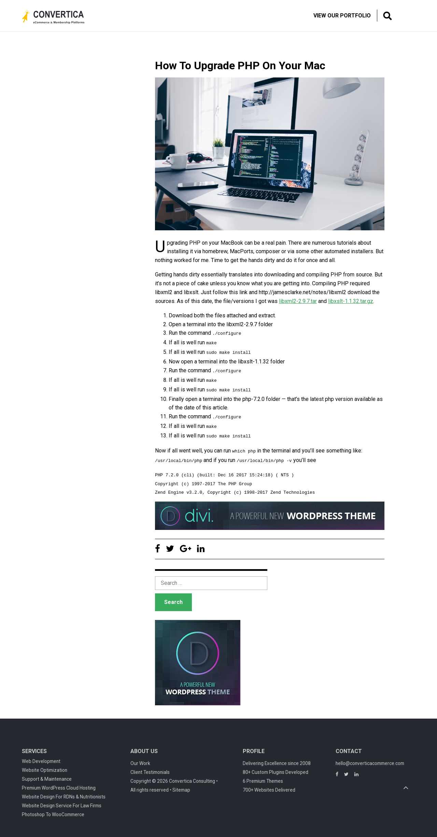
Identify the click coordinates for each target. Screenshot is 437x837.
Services (34, 747)
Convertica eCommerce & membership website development (58, 17)
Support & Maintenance (47, 775)
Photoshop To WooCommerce (53, 810)
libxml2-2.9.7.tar (298, 301)
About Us (144, 747)
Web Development (41, 757)
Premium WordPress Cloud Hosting (59, 784)
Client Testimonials (150, 768)
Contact (349, 747)
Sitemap (181, 786)
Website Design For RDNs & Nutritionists (63, 793)
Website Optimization (44, 766)
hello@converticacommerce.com (370, 759)
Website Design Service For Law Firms (61, 802)
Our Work (140, 759)
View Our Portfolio (342, 15)
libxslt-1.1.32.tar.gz (350, 301)
